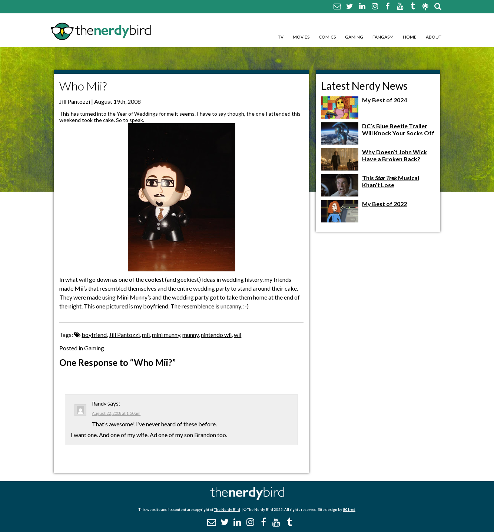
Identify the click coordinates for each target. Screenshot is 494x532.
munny (190, 334)
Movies (301, 37)
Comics (327, 37)
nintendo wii (216, 334)
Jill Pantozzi (124, 334)
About (433, 37)
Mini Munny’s (134, 297)
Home (410, 37)
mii (146, 334)
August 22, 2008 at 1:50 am (116, 413)
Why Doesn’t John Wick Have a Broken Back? (394, 155)
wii (237, 334)
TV (281, 37)
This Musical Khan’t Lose (390, 181)
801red (349, 509)
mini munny (166, 334)
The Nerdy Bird (227, 509)
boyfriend (94, 334)
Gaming (354, 37)
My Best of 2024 (384, 99)
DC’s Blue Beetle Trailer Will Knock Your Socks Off (398, 129)
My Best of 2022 (384, 203)
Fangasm (383, 37)
